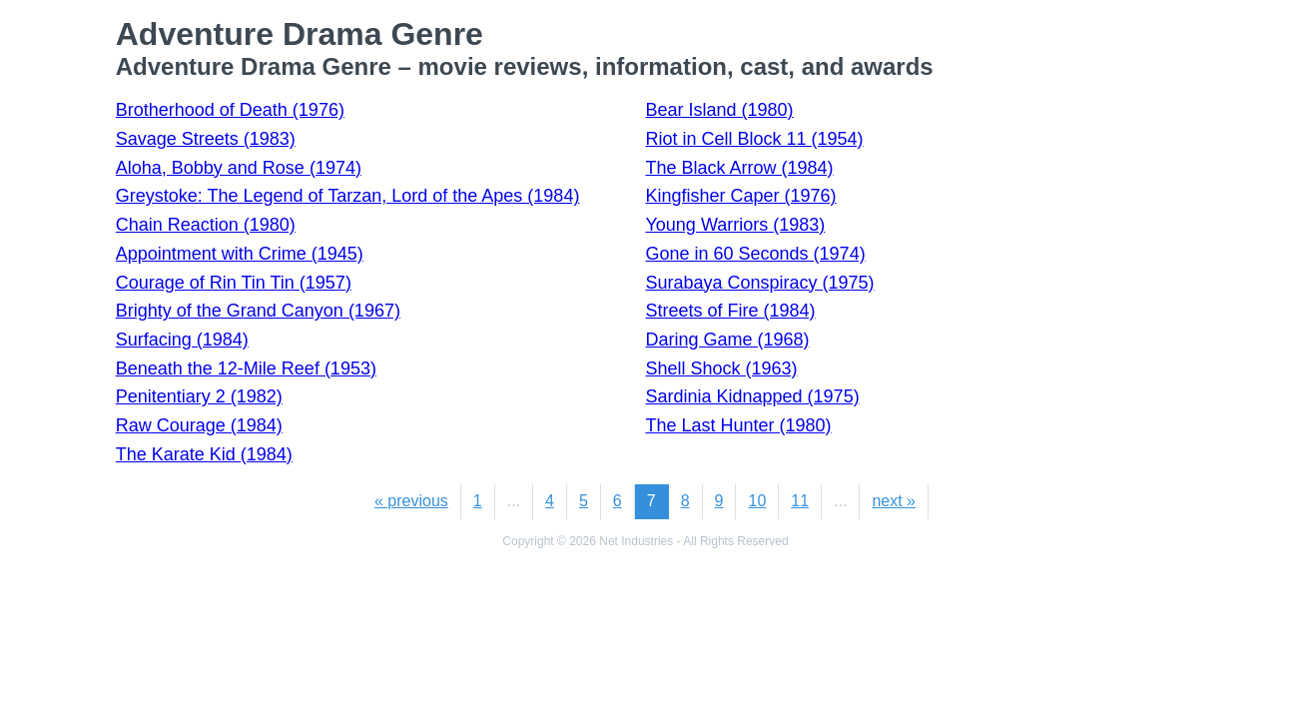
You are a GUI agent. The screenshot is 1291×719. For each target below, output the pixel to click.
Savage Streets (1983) (206, 139)
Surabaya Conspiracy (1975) (759, 283)
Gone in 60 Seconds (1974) (755, 254)
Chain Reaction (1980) (206, 225)
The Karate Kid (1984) (204, 454)
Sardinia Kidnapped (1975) (752, 396)
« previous (411, 500)
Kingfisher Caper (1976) (740, 196)
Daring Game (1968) (727, 340)
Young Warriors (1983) (735, 225)
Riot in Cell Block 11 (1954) (754, 139)
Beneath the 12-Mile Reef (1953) (246, 368)
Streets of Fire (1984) (730, 311)
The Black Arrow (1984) (739, 168)
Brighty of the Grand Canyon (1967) (258, 311)
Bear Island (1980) (719, 110)
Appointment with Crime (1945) (239, 254)
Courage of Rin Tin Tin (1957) (233, 283)
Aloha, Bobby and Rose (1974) (238, 168)
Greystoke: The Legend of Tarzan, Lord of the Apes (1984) (348, 196)
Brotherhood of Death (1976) (230, 110)
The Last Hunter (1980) (738, 425)
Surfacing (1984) (182, 340)
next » (894, 500)
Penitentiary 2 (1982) (199, 396)
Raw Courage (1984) (199, 425)
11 (800, 500)
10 (757, 500)
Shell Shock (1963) (721, 368)
